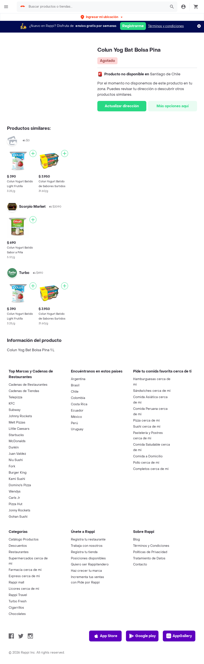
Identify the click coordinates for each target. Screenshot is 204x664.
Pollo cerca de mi (146, 463)
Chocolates (17, 614)
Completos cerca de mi (151, 469)
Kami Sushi (17, 479)
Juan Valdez (17, 454)
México (76, 417)
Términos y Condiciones (151, 546)
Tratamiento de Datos (149, 558)
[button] (102, 17)
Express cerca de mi (24, 576)
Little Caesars (19, 429)
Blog (136, 539)
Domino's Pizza (20, 485)
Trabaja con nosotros (87, 546)
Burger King (17, 473)
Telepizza (15, 397)
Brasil (75, 385)
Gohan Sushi (18, 517)
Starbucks (16, 435)
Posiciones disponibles (88, 558)
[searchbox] (96, 7)
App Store (105, 636)
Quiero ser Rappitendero (90, 564)
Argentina (78, 379)
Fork (12, 466)
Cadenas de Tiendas (24, 391)
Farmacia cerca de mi (25, 570)
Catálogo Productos (24, 539)
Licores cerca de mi (24, 589)
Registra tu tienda (84, 552)
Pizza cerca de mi (146, 421)
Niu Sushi (16, 460)
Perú (74, 423)
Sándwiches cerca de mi (152, 391)
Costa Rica (79, 404)
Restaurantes (19, 552)
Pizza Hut (15, 504)
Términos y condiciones (166, 26)
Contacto (140, 564)
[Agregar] (32, 153)
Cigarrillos (16, 608)
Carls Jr (14, 498)
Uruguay (77, 429)
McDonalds (17, 441)
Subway (14, 410)
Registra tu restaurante (88, 539)
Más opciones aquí (173, 106)
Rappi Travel (18, 595)
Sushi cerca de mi (146, 427)
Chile (74, 392)
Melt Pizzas (17, 422)
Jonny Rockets (19, 510)
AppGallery (179, 636)
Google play (142, 636)
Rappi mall (16, 582)
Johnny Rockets (20, 416)
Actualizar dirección (122, 106)
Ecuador (77, 411)
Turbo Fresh (17, 601)
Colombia (78, 398)
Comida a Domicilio (148, 456)
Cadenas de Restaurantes (28, 385)
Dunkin (14, 447)
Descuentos (18, 546)
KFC (12, 404)
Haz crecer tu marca (86, 571)
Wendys (15, 491)
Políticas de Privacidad (150, 552)
